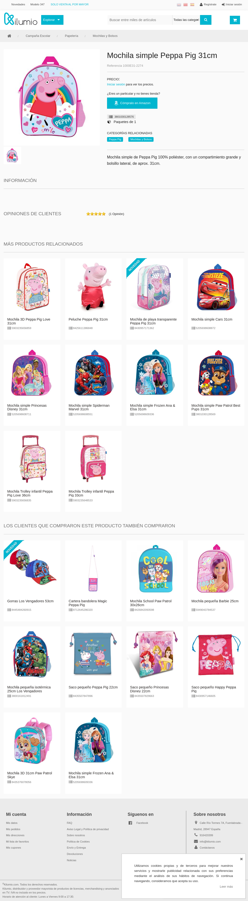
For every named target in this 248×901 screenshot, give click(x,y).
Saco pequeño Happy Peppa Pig (214, 689)
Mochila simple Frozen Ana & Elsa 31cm (152, 407)
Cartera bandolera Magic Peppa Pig (88, 603)
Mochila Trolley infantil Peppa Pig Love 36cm (30, 493)
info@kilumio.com (210, 841)
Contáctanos (207, 847)
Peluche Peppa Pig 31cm (88, 319)
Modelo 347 (38, 4)
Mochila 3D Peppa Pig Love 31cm (28, 321)
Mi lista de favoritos (17, 841)
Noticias (71, 860)
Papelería (71, 36)
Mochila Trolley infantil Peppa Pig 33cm (91, 493)
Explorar (49, 20)
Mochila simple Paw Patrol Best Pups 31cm (216, 407)
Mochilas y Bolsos (105, 36)
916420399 (206, 835)
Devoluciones (75, 853)
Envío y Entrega (76, 847)
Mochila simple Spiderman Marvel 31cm (89, 407)
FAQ (69, 822)
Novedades (18, 4)
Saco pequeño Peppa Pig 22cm (93, 687)
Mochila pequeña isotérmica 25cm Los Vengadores (29, 689)
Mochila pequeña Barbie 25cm (215, 601)
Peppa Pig (115, 139)
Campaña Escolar (38, 36)
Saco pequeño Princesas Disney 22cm (149, 689)
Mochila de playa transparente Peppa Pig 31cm (153, 321)
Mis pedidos (13, 829)
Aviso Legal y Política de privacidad (88, 829)
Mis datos (11, 822)
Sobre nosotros (76, 835)
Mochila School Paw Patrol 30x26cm (150, 603)
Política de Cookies (78, 841)
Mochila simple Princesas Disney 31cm (26, 407)
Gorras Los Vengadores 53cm (30, 601)
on (88, 214)
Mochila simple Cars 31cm (212, 319)
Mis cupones (13, 847)
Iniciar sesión (116, 84)
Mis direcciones (15, 835)
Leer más (226, 886)
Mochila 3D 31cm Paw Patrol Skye (29, 775)
